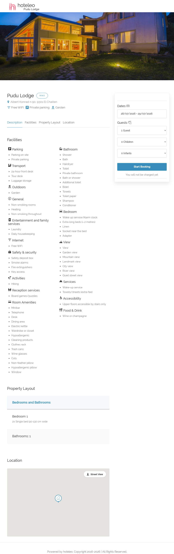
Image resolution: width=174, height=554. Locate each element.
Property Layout (49, 122)
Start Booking (150, 168)
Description (14, 122)
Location (68, 122)
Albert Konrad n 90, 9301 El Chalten (32, 102)
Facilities (30, 122)
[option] (87, 46)
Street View (97, 474)
